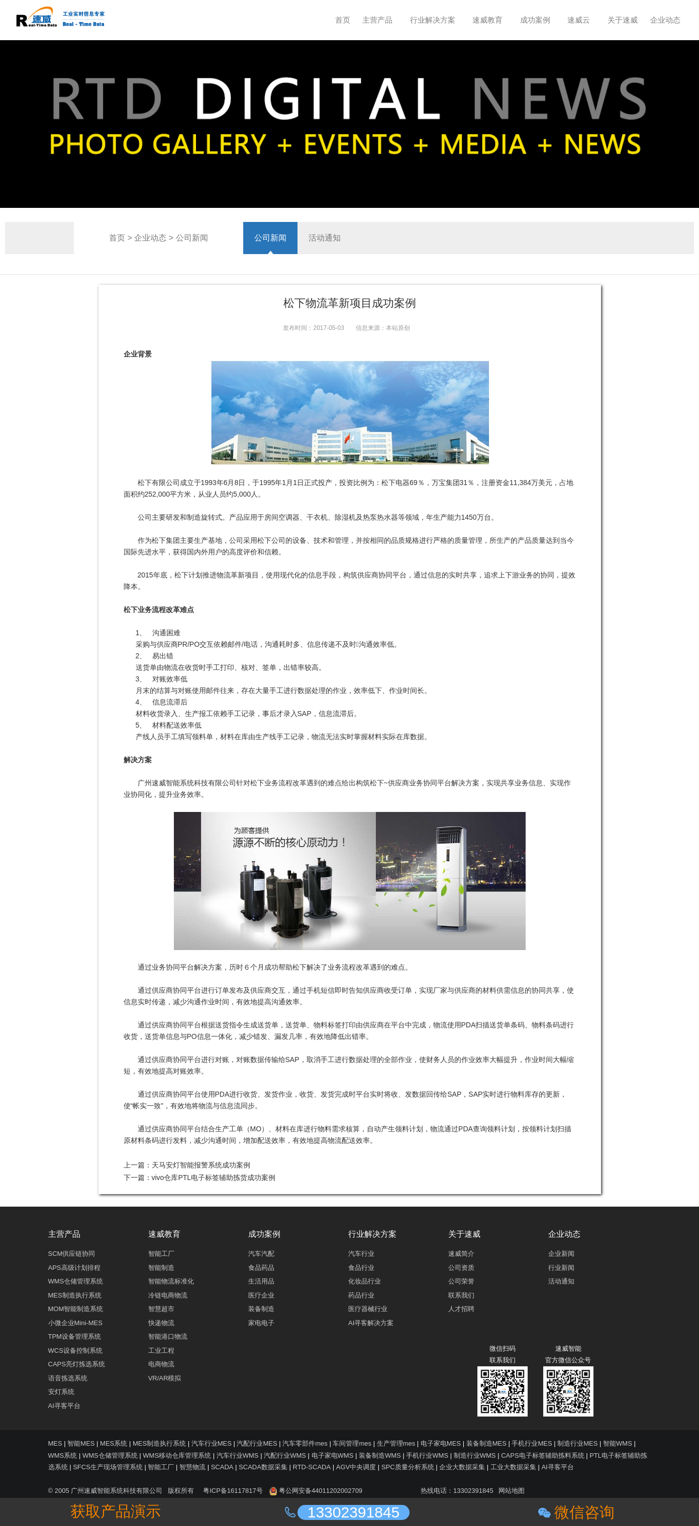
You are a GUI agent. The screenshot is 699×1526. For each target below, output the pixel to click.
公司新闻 (192, 237)
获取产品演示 (115, 1511)
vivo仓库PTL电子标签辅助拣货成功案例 (214, 1177)
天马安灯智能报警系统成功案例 (201, 1165)
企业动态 (150, 237)
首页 (117, 237)
